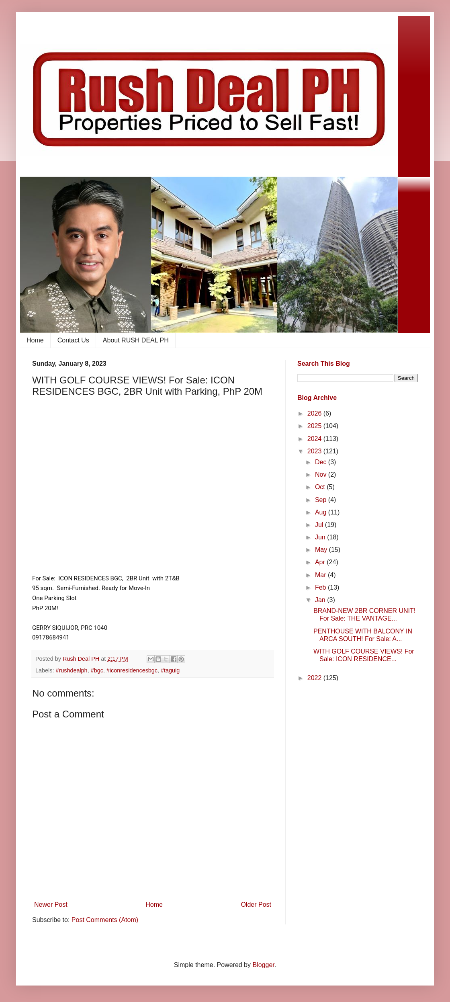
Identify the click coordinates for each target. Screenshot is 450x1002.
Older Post (256, 904)
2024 (315, 438)
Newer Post (51, 904)
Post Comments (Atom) (105, 919)
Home (35, 340)
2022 (315, 677)
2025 (315, 425)
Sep (321, 499)
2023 (315, 451)
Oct (321, 487)
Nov (321, 474)
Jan (321, 599)
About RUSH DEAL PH (136, 340)
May (322, 549)
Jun (321, 537)
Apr (321, 562)
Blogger (263, 964)
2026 (315, 413)
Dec (321, 462)
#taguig (170, 670)
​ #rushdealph (70, 670)
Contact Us (73, 340)
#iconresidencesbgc (132, 670)
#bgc (97, 670)
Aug (321, 512)
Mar (321, 575)
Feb (321, 587)
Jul (320, 524)
